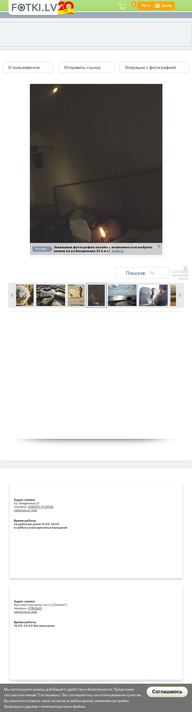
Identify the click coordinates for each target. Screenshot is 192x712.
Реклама (41, 248)
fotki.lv (117, 251)
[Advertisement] (58, 389)
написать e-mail (25, 510)
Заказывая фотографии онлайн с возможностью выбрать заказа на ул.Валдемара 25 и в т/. (103, 249)
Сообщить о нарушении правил (180, 273)
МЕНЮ (163, 5)
